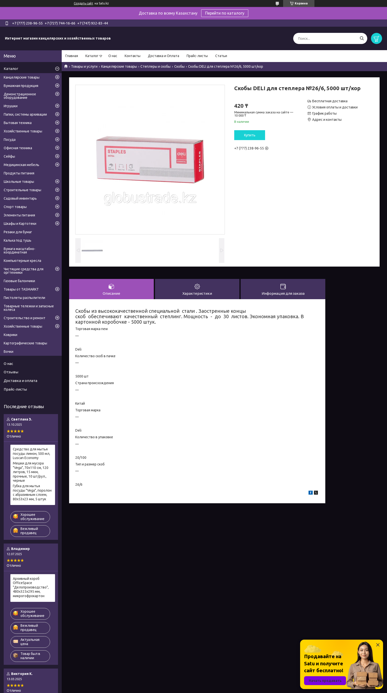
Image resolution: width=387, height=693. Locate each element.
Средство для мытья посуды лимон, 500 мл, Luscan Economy (31, 453)
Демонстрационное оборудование (20, 96)
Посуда (10, 140)
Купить (249, 135)
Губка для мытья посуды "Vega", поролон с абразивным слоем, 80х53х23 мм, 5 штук (32, 492)
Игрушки (11, 106)
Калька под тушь (17, 240)
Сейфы (9, 156)
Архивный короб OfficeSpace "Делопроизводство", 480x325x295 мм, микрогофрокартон (31, 587)
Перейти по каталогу (224, 13)
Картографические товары (25, 343)
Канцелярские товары (119, 66)
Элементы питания (19, 215)
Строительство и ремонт (24, 318)
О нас (112, 56)
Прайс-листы (197, 56)
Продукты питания (19, 173)
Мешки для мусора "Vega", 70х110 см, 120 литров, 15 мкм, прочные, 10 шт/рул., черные (30, 472)
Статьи (221, 56)
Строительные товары (22, 190)
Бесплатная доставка (330, 101)
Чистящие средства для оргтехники (23, 270)
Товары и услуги (84, 66)
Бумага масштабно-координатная (19, 250)
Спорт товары (15, 207)
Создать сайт (83, 3)
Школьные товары (19, 182)
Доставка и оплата (20, 380)
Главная (71, 56)
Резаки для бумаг (18, 232)
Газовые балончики (19, 281)
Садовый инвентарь (20, 198)
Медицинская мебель (21, 165)
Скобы (179, 66)
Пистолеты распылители (24, 298)
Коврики (10, 335)
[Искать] (361, 38)
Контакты (132, 56)
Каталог (91, 56)
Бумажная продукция (21, 86)
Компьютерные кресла (22, 261)
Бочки (8, 352)
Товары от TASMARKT (21, 289)
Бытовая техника (18, 123)
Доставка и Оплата (163, 56)
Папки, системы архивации (25, 114)
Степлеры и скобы (155, 66)
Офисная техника (18, 148)
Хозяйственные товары (23, 131)
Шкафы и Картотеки (20, 224)
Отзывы (11, 372)
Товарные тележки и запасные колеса (29, 308)
